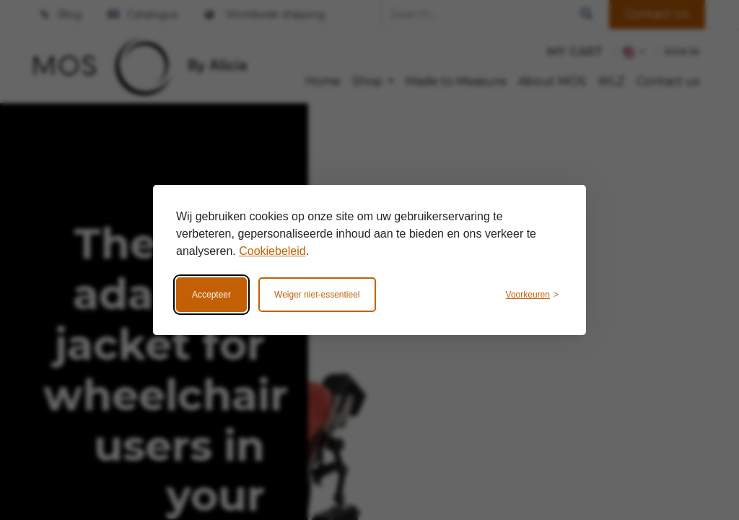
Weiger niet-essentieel (317, 295)
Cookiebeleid (272, 251)
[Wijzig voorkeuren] (532, 294)
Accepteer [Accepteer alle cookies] (211, 295)
